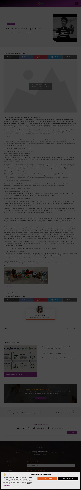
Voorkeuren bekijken (67, 478)
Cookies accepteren (47, 478)
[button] (77, 474)
